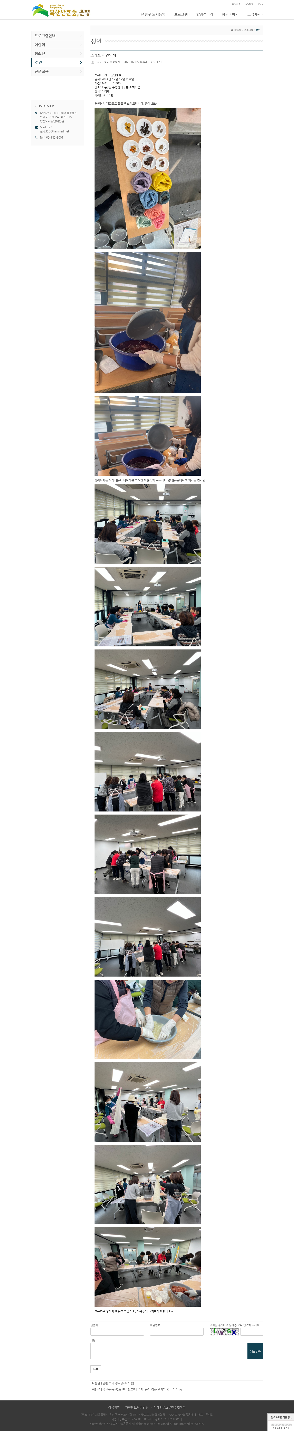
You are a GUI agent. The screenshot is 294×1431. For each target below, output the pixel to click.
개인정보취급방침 (136, 1407)
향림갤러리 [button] (206, 14)
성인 (58, 62)
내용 (93, 1340)
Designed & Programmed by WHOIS (180, 1423)
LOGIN (249, 4)
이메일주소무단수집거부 (170, 1407)
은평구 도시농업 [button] (154, 14)
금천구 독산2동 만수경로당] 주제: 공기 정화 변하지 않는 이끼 (140, 1389)
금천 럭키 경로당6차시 (116, 1383)
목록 (95, 1369)
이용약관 (114, 1407)
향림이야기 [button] (231, 14)
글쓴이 (94, 1325)
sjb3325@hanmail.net (54, 131)
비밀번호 (155, 1325)
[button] (148, 178)
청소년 (58, 53)
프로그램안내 (58, 35)
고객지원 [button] (255, 14)
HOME (236, 4)
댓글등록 (255, 1351)
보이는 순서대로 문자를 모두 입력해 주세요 (234, 1325)
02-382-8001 (54, 137)
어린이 (58, 44)
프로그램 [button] (182, 14)
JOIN (260, 4)
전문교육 (58, 71)
